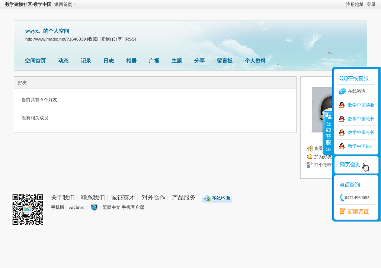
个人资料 (255, 61)
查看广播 (323, 148)
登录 (371, 4)
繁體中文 (112, 207)
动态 (63, 61)
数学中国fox (360, 146)
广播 (154, 61)
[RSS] (130, 38)
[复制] (105, 38)
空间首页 (35, 61)
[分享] (117, 38)
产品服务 (184, 197)
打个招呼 (323, 165)
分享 (199, 61)
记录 (86, 61)
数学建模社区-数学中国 (28, 4)
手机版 (57, 207)
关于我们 (63, 197)
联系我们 (93, 197)
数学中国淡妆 (361, 105)
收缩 (328, 133)
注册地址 (355, 4)
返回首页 (63, 4)
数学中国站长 (361, 118)
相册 (131, 61)
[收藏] (92, 38)
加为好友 (323, 156)
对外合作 (154, 197)
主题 (177, 61)
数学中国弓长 (361, 132)
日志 (108, 61)
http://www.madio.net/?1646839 (55, 38)
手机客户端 (133, 207)
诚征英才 (123, 197)
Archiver (77, 207)
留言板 (225, 61)
